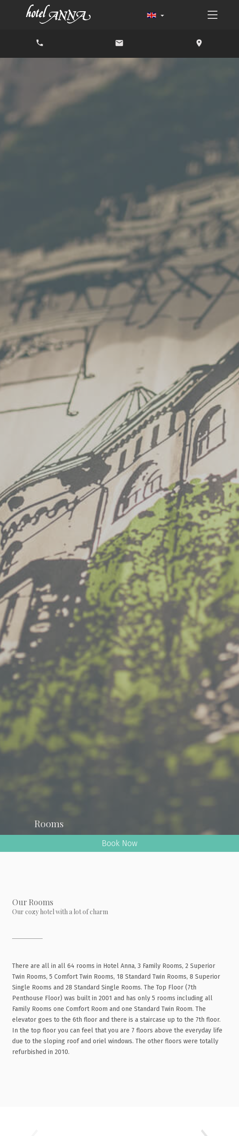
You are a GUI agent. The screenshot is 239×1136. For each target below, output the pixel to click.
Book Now (120, 843)
